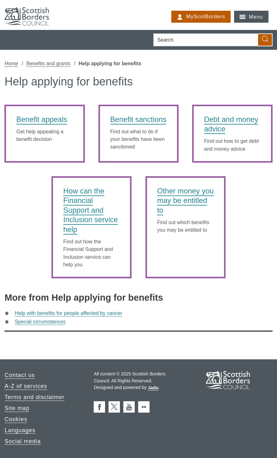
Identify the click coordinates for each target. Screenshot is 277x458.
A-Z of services (25, 386)
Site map (16, 408)
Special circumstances (40, 321)
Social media (22, 441)
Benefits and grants (48, 63)
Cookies (15, 419)
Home (11, 63)
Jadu (153, 387)
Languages (19, 430)
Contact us (19, 375)
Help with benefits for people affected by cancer (68, 313)
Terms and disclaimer (34, 397)
